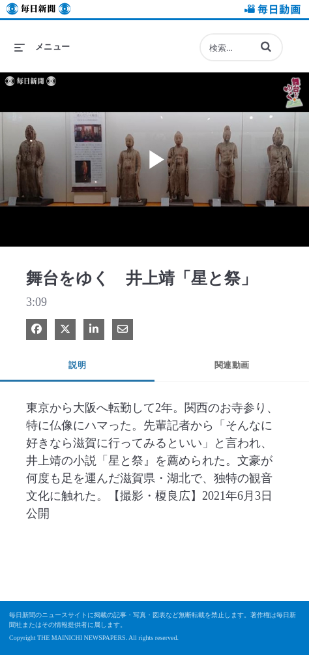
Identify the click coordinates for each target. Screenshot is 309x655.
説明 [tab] (77, 365)
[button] (266, 46)
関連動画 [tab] (232, 365)
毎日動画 (270, 11)
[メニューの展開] (42, 47)
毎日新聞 (38, 11)
